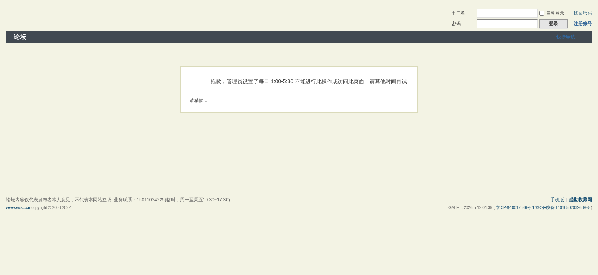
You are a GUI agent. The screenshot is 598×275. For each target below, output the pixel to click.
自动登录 (551, 13)
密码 (456, 23)
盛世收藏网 (580, 199)
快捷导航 (565, 37)
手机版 (557, 199)
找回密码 (583, 13)
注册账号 (583, 23)
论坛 (20, 37)
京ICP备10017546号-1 (515, 207)
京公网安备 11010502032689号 (563, 207)
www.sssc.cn (18, 207)
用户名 (458, 13)
